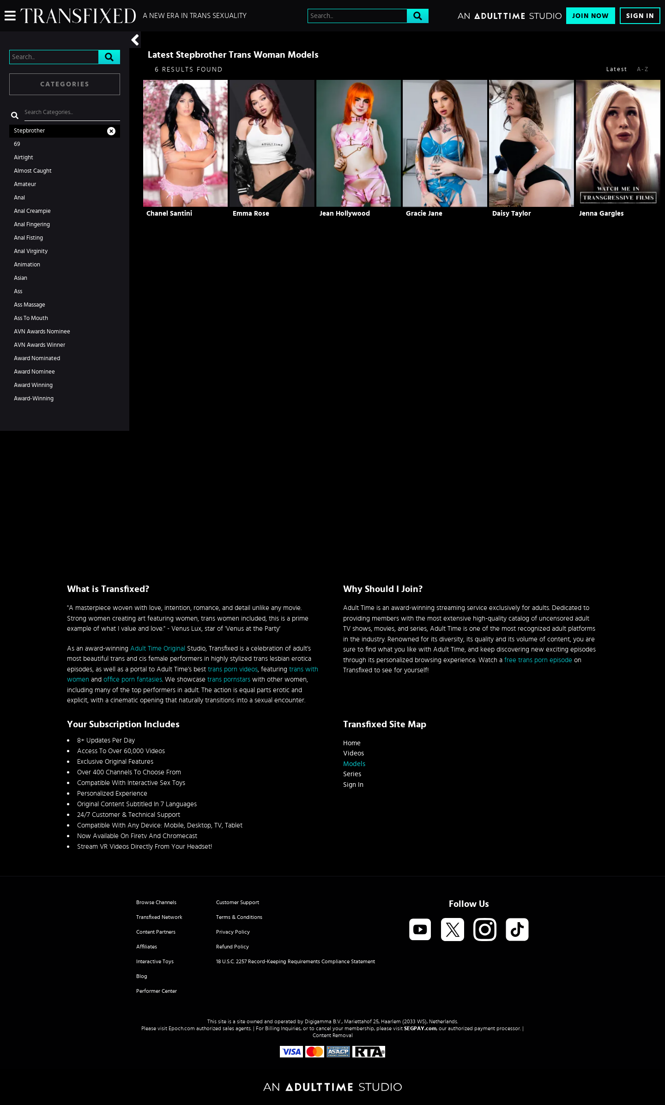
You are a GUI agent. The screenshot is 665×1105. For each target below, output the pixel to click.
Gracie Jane (424, 213)
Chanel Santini (169, 213)
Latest (617, 69)
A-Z (643, 69)
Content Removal (333, 1035)
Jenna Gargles (601, 213)
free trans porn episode (538, 660)
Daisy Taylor (511, 213)
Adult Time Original (157, 648)
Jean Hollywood (345, 213)
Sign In (640, 15)
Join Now (590, 15)
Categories (65, 84)
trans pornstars (228, 679)
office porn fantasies (132, 679)
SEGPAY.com (420, 1028)
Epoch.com (182, 1028)
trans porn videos (233, 669)
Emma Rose (251, 213)
